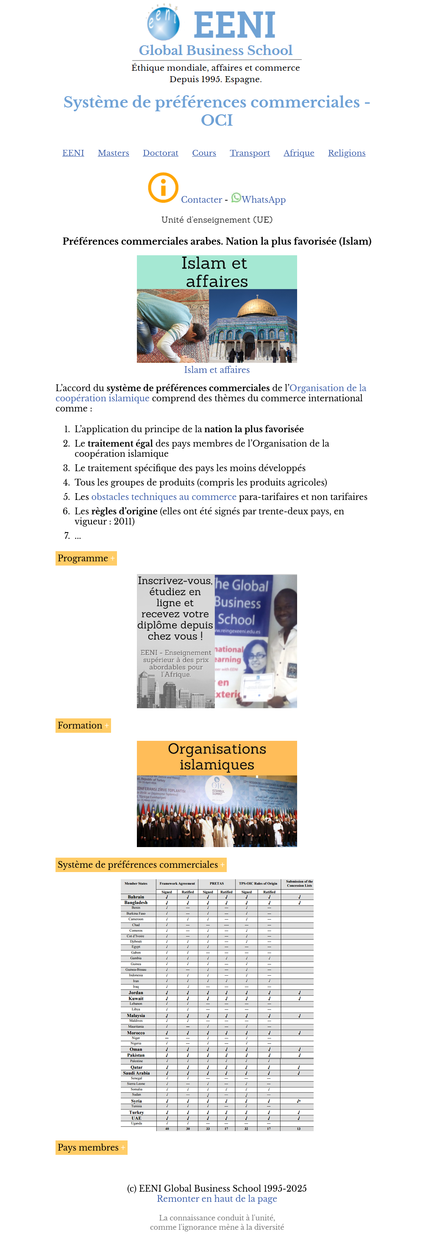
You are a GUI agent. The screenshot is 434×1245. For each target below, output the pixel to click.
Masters (113, 153)
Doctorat (160, 153)
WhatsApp (258, 200)
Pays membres (88, 1148)
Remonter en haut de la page (217, 1199)
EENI (73, 153)
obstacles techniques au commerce (164, 497)
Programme (83, 558)
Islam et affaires (217, 370)
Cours (204, 153)
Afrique (299, 153)
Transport (250, 153)
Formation (80, 725)
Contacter (201, 200)
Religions (347, 153)
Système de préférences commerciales (138, 865)
